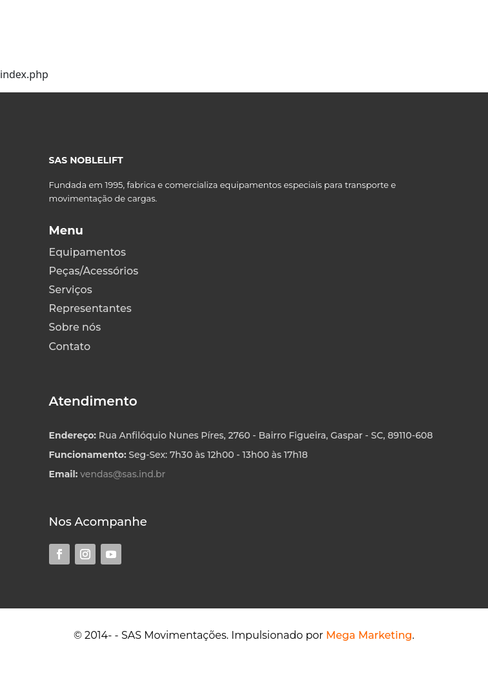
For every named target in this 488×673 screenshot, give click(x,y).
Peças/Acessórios (94, 271)
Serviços (70, 290)
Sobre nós (75, 327)
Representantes (90, 308)
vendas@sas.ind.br (122, 474)
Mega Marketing (369, 635)
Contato (69, 346)
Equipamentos (87, 252)
